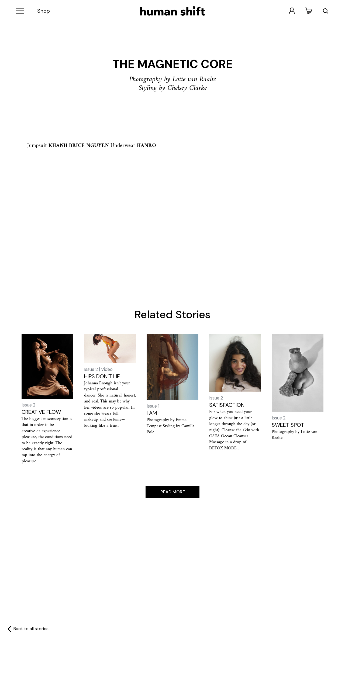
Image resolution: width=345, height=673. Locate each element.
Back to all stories (31, 629)
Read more (172, 492)
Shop (43, 11)
